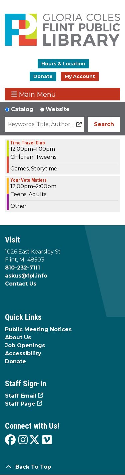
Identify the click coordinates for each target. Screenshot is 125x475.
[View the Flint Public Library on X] (34, 440)
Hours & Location (63, 64)
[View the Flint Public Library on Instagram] (23, 440)
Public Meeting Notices (38, 329)
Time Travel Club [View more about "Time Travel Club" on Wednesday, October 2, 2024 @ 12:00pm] (27, 142)
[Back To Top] (62, 467)
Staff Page (20, 404)
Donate (43, 76)
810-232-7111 (22, 268)
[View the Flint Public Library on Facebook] (10, 440)
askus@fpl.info (26, 276)
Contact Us (20, 284)
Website (58, 109)
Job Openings (25, 345)
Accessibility (23, 353)
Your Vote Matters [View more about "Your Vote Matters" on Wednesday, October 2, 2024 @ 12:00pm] (28, 180)
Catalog (22, 109)
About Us (18, 337)
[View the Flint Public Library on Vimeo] (47, 440)
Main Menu (33, 94)
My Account (80, 76)
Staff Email (20, 396)
